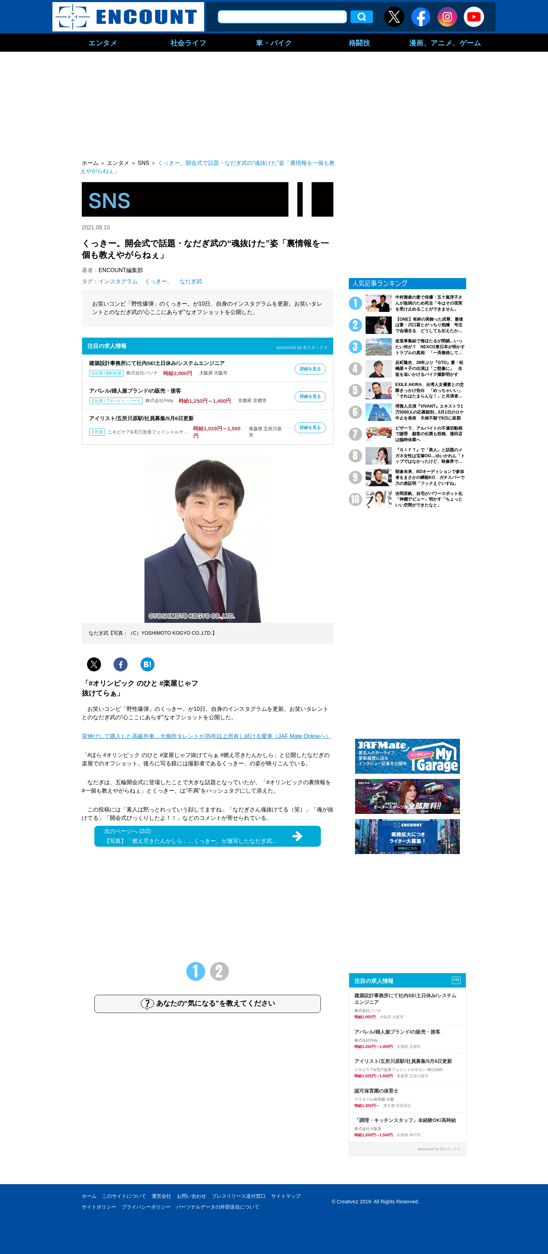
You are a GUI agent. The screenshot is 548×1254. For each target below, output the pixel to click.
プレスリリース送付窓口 (239, 1196)
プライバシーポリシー (146, 1206)
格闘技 (359, 42)
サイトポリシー (99, 1206)
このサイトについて (124, 1196)
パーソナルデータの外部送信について (217, 1206)
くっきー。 (159, 281)
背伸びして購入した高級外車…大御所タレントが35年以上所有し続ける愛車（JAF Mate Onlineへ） (206, 736)
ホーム (89, 1196)
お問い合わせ (191, 1196)
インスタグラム (118, 281)
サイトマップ (286, 1196)
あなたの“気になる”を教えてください (207, 1004)
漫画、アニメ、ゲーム (445, 42)
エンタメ (102, 42)
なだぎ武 (191, 281)
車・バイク (274, 42)
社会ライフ (189, 42)
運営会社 (161, 1196)
